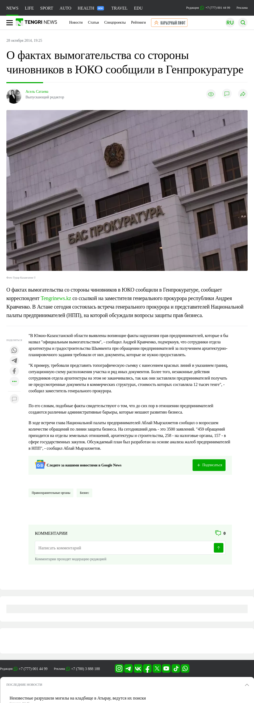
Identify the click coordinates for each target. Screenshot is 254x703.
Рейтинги (138, 22)
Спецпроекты (115, 22)
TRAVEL (119, 8)
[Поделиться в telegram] (14, 361)
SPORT (46, 8)
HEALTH (91, 8)
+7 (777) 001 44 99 (33, 669)
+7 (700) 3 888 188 (85, 669)
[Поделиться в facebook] (14, 371)
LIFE (29, 8)
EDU (138, 8)
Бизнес (84, 493)
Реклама (242, 8)
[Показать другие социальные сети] (14, 382)
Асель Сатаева (37, 92)
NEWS (12, 8)
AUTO (65, 8)
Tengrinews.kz (56, 298)
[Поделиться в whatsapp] (14, 351)
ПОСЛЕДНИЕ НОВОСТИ (24, 685)
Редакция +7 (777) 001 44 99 (208, 8)
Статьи (93, 22)
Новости (76, 22)
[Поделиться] (243, 94)
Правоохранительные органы (51, 493)
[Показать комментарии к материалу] (14, 399)
